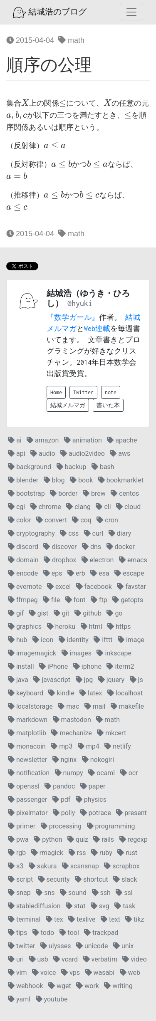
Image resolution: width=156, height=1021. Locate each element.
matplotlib (27, 733)
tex (54, 919)
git (61, 613)
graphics (25, 626)
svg (100, 906)
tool (69, 933)
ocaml (101, 773)
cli (103, 507)
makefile (127, 706)
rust (127, 853)
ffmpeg (23, 600)
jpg (84, 680)
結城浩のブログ (50, 12)
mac (68, 706)
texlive (82, 919)
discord (23, 547)
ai (15, 440)
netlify (117, 746)
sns (45, 893)
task (124, 906)
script (20, 879)
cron (107, 520)
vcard (65, 959)
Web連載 (97, 328)
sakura (43, 866)
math (71, 40)
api (16, 453)
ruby (101, 853)
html (91, 626)
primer (21, 826)
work (87, 986)
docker (120, 547)
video (134, 959)
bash (103, 467)
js (136, 680)
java (18, 680)
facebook (94, 587)
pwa (18, 839)
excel (59, 587)
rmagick (47, 853)
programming (111, 826)
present (131, 813)
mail (94, 706)
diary (120, 533)
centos (125, 493)
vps (70, 973)
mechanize (71, 733)
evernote (25, 587)
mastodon (72, 720)
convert (51, 520)
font (75, 600)
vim (17, 973)
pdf (61, 799)
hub (17, 640)
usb (38, 959)
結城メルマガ (67, 405)
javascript (51, 680)
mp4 (88, 746)
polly (64, 813)
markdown (27, 720)
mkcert (111, 733)
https (119, 626)
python (48, 839)
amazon (43, 440)
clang (78, 507)
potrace (95, 813)
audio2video (82, 453)
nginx (64, 760)
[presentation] (25, 103)
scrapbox (121, 866)
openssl (24, 786)
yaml (19, 999)
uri (16, 959)
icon (42, 640)
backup (72, 467)
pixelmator (27, 813)
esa (99, 573)
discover (60, 547)
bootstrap (26, 493)
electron (98, 560)
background (29, 467)
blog (54, 480)
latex (90, 693)
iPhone (53, 666)
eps (52, 573)
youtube (52, 999)
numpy (69, 773)
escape (129, 573)
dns (91, 547)
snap (19, 893)
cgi (16, 507)
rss (77, 853)
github (88, 613)
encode (23, 573)
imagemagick (32, 653)
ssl (124, 893)
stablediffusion (34, 906)
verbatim (100, 959)
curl (93, 533)
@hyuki (79, 303)
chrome (45, 507)
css (69, 533)
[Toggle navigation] (131, 12)
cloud (128, 507)
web (130, 973)
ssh (101, 893)
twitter (21, 946)
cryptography (31, 533)
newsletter (27, 760)
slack (125, 879)
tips (17, 933)
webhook (25, 986)
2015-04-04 (30, 40)
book (81, 480)
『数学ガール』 (73, 317)
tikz (134, 919)
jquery (111, 680)
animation (83, 440)
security (54, 879)
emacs (133, 560)
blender (23, 480)
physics (91, 799)
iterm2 (120, 666)
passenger (27, 799)
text (110, 919)
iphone (87, 666)
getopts (127, 600)
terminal (24, 919)
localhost (125, 693)
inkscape (114, 653)
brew (94, 493)
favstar (131, 587)
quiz (77, 839)
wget (59, 986)
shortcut (91, 879)
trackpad (101, 933)
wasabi (100, 973)
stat (75, 906)
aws (120, 453)
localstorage (30, 706)
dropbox (60, 560)
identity (74, 640)
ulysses (55, 946)
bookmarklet (121, 480)
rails (103, 839)
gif (16, 613)
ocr (129, 773)
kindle (61, 693)
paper (93, 786)
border (63, 493)
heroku (61, 626)
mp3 (61, 746)
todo (43, 933)
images (77, 653)
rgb (17, 853)
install (21, 666)
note (110, 392)
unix (123, 946)
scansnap (80, 866)
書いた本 (108, 405)
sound (73, 893)
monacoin (27, 746)
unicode (92, 946)
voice (44, 973)
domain (23, 560)
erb (76, 573)
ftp (99, 600)
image (131, 640)
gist (38, 613)
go (114, 613)
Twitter (83, 392)
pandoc (60, 786)
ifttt (103, 640)
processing (61, 826)
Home (56, 392)
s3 (15, 866)
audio (42, 453)
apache (122, 440)
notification (29, 773)
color (19, 520)
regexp (133, 839)
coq (82, 520)
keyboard (25, 693)
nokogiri (98, 760)
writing (118, 986)
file (51, 600)
